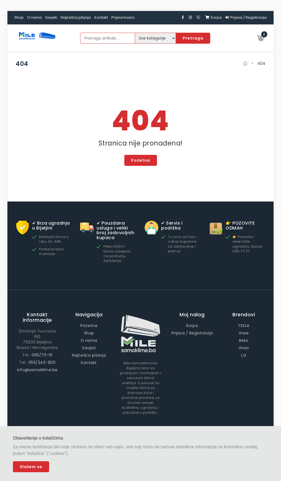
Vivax (243, 348)
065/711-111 (42, 355)
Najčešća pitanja (76, 17)
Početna (140, 160)
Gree (244, 333)
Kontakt (101, 17)
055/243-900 (42, 362)
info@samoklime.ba (37, 370)
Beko (244, 340)
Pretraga (193, 38)
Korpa (213, 17)
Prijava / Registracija (246, 17)
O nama (34, 17)
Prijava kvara (122, 17)
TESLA (243, 325)
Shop (19, 17)
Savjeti (51, 17)
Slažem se (31, 466)
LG (243, 355)
